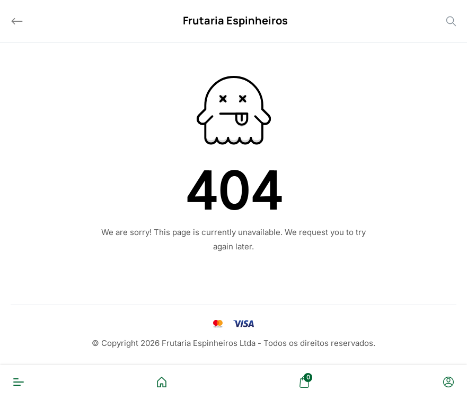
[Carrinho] (304, 382)
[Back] (17, 21)
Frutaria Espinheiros (235, 20)
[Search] (451, 21)
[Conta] (448, 382)
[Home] (161, 382)
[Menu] (18, 382)
